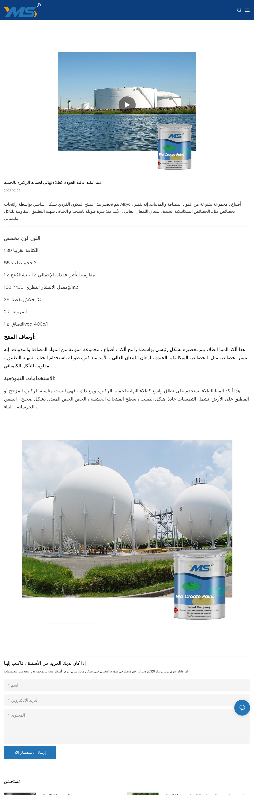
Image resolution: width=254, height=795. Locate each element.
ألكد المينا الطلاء (221, 349)
